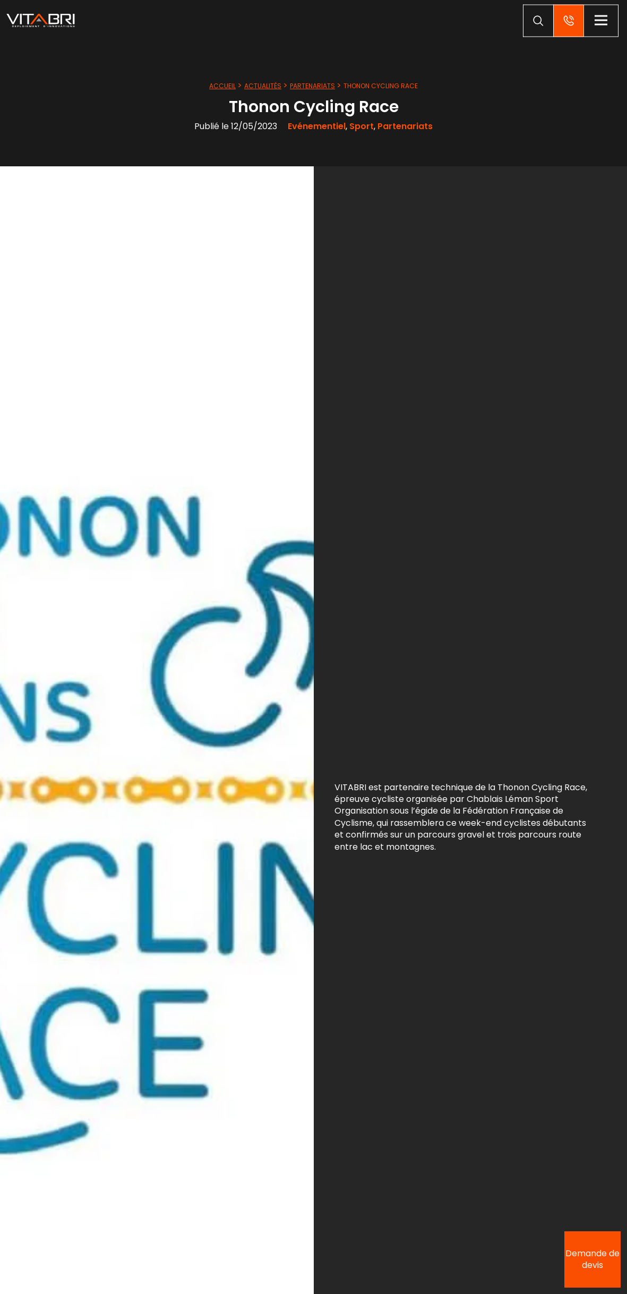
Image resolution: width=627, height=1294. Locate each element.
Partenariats (312, 85)
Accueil (222, 85)
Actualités (262, 85)
